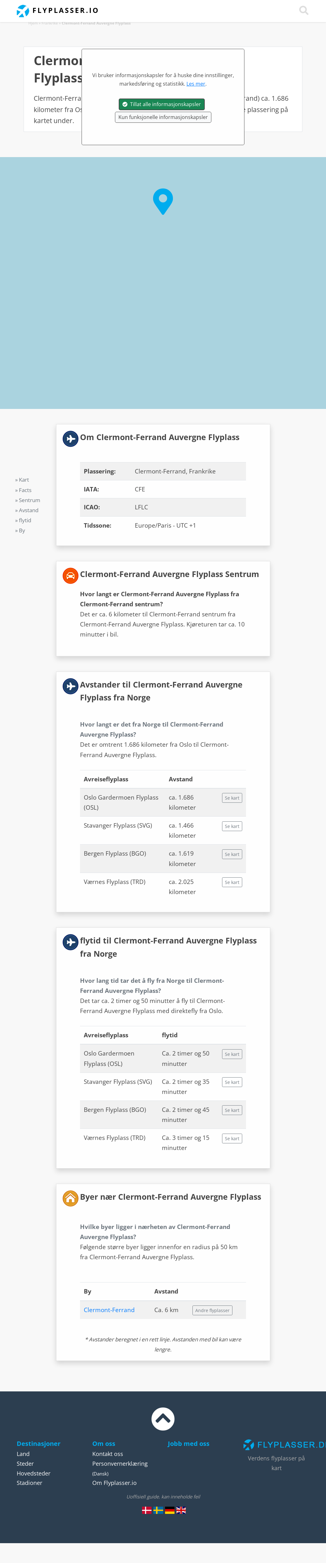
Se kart (232, 798)
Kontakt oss (107, 1454)
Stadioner (29, 1483)
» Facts (23, 490)
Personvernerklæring (120, 1463)
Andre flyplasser (212, 1310)
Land (23, 1454)
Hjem (33, 23)
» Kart (22, 479)
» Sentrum (27, 500)
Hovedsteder (33, 1473)
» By (20, 530)
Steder (25, 1463)
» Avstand (26, 510)
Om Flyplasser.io (114, 1483)
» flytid (23, 520)
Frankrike (50, 23)
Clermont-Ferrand (109, 1310)
